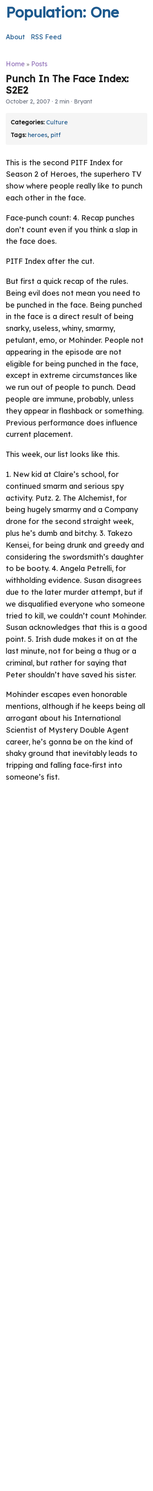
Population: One (62, 12)
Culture (57, 122)
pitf (56, 135)
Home (15, 64)
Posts (39, 64)
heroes (37, 135)
